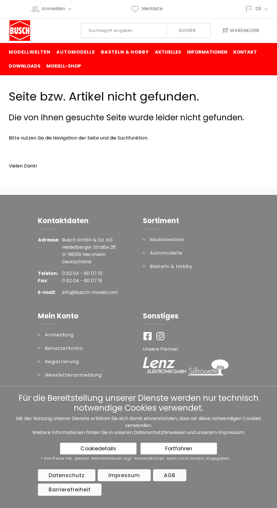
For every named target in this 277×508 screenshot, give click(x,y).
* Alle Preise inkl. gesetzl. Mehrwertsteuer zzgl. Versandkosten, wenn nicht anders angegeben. (136, 458)
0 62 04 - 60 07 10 (82, 273)
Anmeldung (59, 334)
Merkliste (147, 8)
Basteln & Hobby (125, 52)
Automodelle (75, 52)
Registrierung (62, 361)
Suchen (187, 30)
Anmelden (59, 8)
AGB (170, 475)
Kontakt (245, 52)
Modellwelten (29, 52)
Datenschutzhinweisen (160, 432)
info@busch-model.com (90, 292)
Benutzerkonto (64, 348)
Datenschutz (67, 475)
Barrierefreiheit (70, 489)
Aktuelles (168, 52)
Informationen (207, 52)
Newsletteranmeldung (73, 375)
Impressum (231, 432)
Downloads (25, 66)
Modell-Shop (63, 66)
